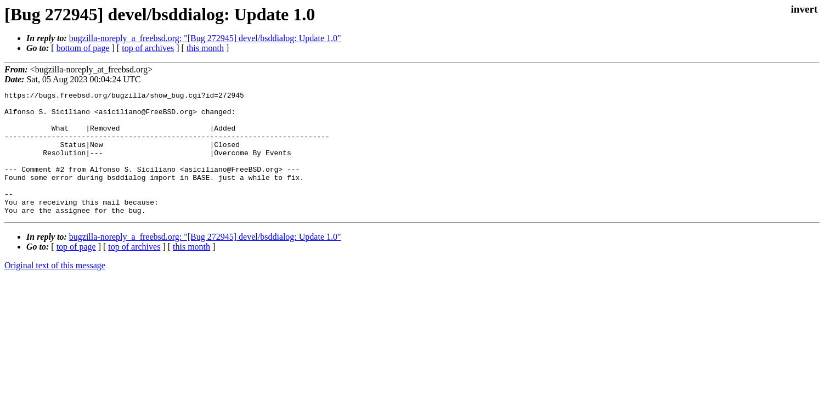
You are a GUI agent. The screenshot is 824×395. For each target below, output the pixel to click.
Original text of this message (54, 290)
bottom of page (83, 48)
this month (205, 48)
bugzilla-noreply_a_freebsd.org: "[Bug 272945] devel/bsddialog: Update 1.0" (205, 38)
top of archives (148, 48)
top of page (76, 271)
